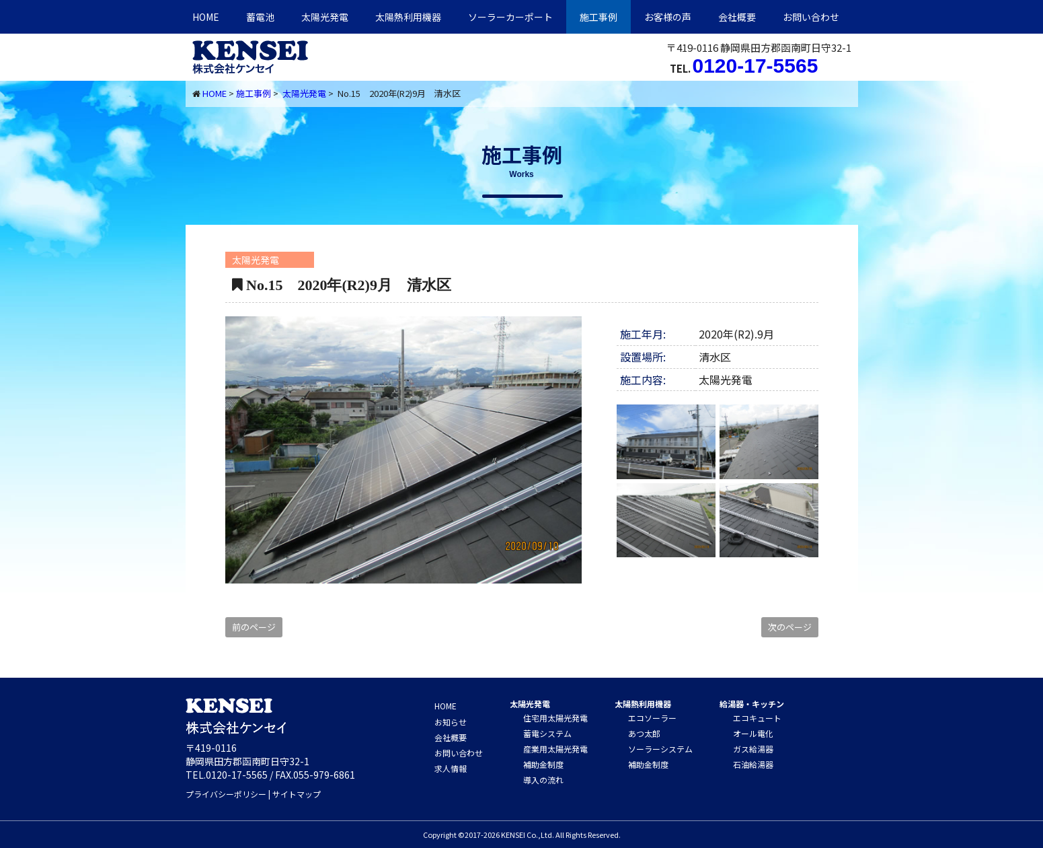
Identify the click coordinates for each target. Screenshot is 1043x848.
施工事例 (598, 17)
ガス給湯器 (753, 748)
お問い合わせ (811, 17)
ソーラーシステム (660, 748)
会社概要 (737, 17)
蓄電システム (547, 733)
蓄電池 (260, 17)
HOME (205, 17)
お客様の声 (667, 17)
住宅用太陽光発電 (555, 717)
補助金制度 (543, 764)
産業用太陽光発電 (555, 748)
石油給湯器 (753, 764)
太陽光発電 (324, 17)
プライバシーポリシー (226, 794)
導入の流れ (543, 779)
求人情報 (450, 768)
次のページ (790, 627)
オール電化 (753, 733)
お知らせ (450, 722)
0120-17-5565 (755, 66)
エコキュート (757, 717)
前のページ (254, 627)
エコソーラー (652, 717)
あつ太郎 (644, 733)
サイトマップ (296, 794)
